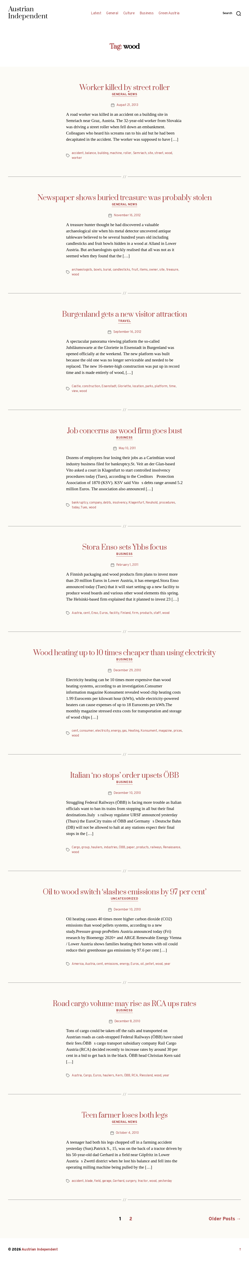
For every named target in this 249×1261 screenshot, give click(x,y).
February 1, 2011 (127, 565)
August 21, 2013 (127, 105)
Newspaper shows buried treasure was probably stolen (124, 198)
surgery (131, 1181)
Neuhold (152, 503)
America (78, 964)
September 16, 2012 (127, 332)
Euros (104, 613)
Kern (118, 1076)
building (103, 153)
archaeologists (82, 270)
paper (131, 847)
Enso (94, 613)
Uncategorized (124, 899)
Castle (76, 386)
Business (147, 13)
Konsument (149, 731)
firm (135, 613)
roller (127, 153)
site (150, 153)
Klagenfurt (136, 503)
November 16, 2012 (127, 215)
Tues (84, 508)
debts (107, 503)
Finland (125, 613)
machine (116, 153)
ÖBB (122, 847)
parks (149, 386)
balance (90, 153)
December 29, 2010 (127, 670)
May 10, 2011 (127, 448)
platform (161, 386)
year (167, 964)
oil (142, 964)
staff (157, 613)
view (75, 391)
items (144, 270)
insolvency (120, 503)
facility (114, 613)
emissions (111, 964)
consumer (87, 731)
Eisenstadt (109, 386)
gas (124, 731)
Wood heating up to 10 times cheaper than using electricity (124, 653)
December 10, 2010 (127, 793)
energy (115, 731)
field (97, 1181)
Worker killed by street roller (124, 88)
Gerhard (118, 1181)
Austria (77, 613)
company (95, 503)
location (138, 386)
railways (155, 847)
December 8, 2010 (127, 1021)
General (112, 13)
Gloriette (124, 386)
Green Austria (169, 13)
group (85, 847)
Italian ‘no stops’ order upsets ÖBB (124, 775)
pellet (149, 964)
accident (78, 153)
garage (106, 1181)
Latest (96, 13)
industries (110, 847)
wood (168, 153)
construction (91, 386)
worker (77, 158)
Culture (129, 13)
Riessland (146, 1076)
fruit (135, 270)
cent (86, 613)
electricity (102, 731)
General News (124, 94)
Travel (124, 321)
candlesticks (121, 270)
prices (177, 731)
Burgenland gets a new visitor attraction (124, 314)
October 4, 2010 (127, 1133)
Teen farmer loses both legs (125, 1115)
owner (153, 270)
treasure (172, 270)
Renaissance (171, 847)
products (146, 613)
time (172, 386)
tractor (143, 1181)
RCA (135, 1076)
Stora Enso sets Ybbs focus (124, 547)
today (75, 508)
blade (89, 1181)
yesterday (165, 1181)
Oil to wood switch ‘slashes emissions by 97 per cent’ (124, 892)
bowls (98, 270)
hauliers (96, 847)
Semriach (139, 153)
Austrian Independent (40, 1249)
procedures (167, 503)
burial (107, 270)
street (159, 153)
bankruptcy (80, 503)
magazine (165, 731)
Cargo (76, 847)
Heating (133, 731)
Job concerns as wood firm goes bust (124, 431)
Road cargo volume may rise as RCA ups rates (124, 1004)
